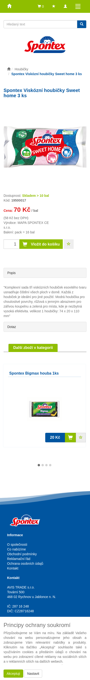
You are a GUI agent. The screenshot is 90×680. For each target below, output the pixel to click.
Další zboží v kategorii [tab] (33, 348)
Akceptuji (13, 673)
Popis (11, 273)
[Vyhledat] (81, 24)
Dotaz (11, 327)
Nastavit (33, 673)
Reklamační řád (18, 559)
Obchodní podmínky (22, 554)
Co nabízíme (16, 549)
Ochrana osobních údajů (25, 563)
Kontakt (12, 568)
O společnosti (17, 544)
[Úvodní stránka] (8, 69)
